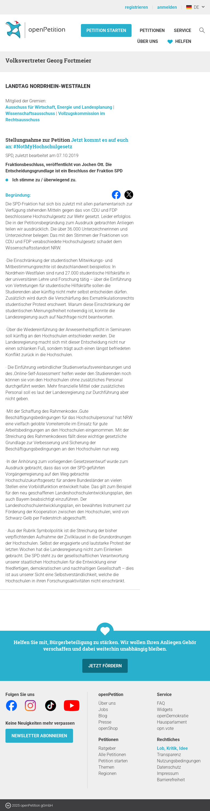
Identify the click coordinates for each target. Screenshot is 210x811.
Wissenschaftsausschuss (30, 113)
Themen (106, 767)
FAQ (161, 703)
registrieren (136, 7)
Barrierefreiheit (171, 779)
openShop (108, 728)
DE (192, 7)
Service (182, 30)
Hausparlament (172, 722)
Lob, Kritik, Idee (172, 748)
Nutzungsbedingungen (179, 760)
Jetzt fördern (105, 665)
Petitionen (153, 30)
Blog (102, 715)
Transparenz (169, 754)
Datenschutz (169, 767)
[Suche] (202, 30)
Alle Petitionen (112, 754)
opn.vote (165, 728)
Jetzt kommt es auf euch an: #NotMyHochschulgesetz (66, 143)
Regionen (107, 773)
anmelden (167, 7)
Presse (104, 722)
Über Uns (147, 41)
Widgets (165, 709)
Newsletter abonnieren (39, 735)
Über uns (107, 703)
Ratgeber (107, 748)
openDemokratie (172, 715)
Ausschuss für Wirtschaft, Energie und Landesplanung (59, 107)
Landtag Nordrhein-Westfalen (47, 86)
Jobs (103, 709)
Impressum (168, 773)
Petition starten (106, 30)
